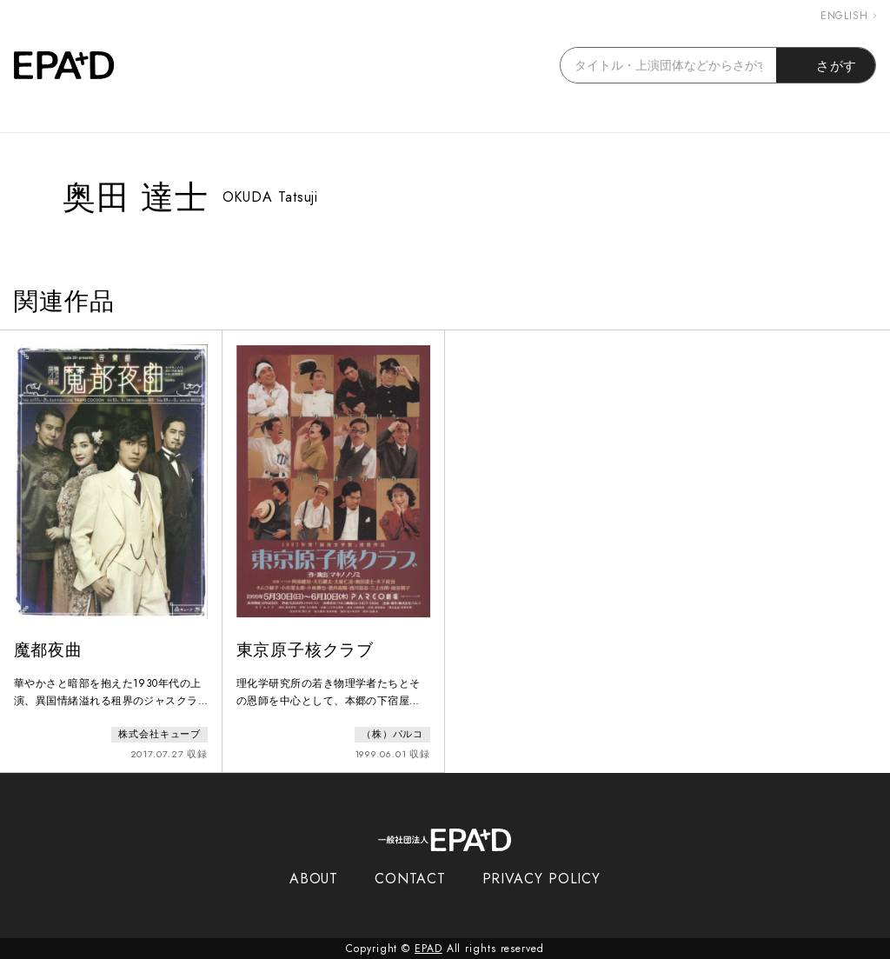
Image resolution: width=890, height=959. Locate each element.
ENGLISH (848, 15)
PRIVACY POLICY (541, 879)
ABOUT (314, 879)
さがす (826, 65)
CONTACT (410, 879)
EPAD (428, 948)
